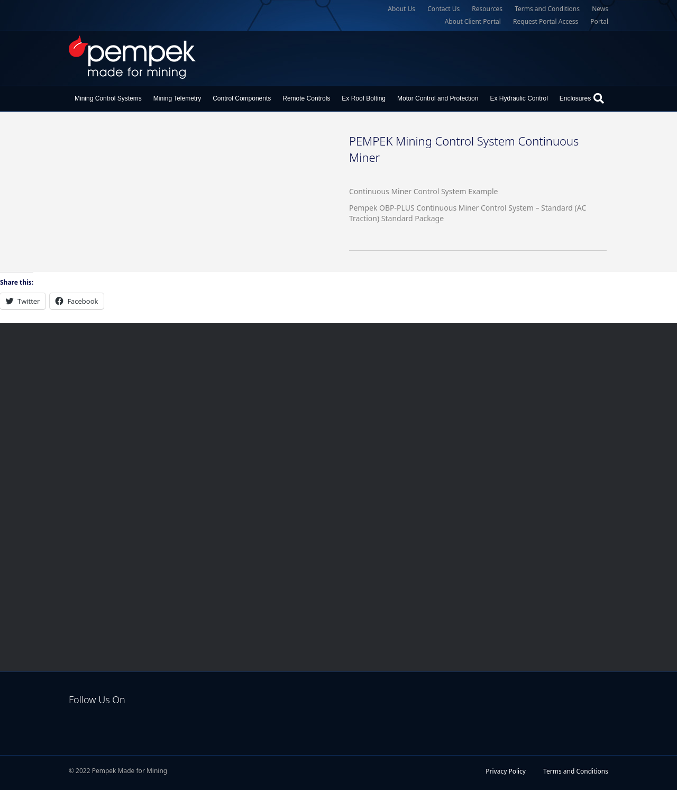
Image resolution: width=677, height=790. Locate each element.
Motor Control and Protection (437, 98)
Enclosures (575, 98)
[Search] (598, 98)
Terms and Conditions (547, 8)
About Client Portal (473, 21)
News (600, 8)
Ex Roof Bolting (364, 98)
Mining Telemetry (177, 98)
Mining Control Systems (108, 98)
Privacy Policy (506, 771)
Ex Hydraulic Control (518, 98)
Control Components (242, 98)
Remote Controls (306, 98)
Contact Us (443, 8)
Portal (599, 21)
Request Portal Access (545, 21)
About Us (401, 8)
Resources (487, 8)
